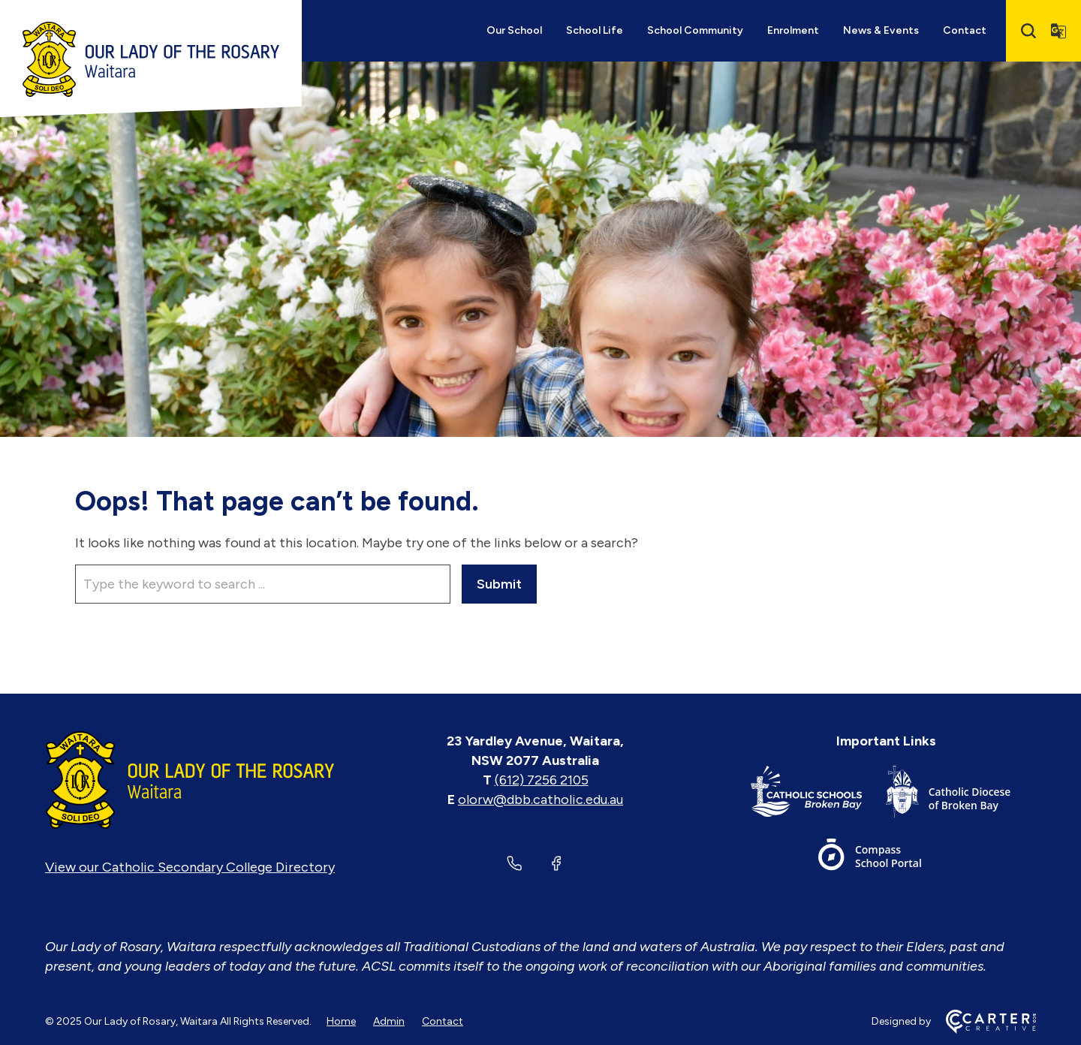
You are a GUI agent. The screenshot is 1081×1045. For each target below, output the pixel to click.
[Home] (190, 780)
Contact (964, 30)
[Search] (1028, 31)
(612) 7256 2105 (542, 780)
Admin (389, 1021)
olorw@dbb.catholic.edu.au (540, 799)
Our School (514, 30)
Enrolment (793, 30)
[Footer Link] (818, 795)
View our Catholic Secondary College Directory (190, 867)
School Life (594, 30)
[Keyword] (262, 584)
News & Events (881, 30)
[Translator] (1058, 31)
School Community (695, 30)
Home (341, 1021)
